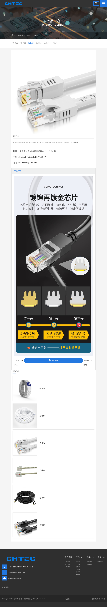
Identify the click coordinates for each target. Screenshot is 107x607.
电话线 (47, 43)
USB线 (55, 43)
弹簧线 (15, 43)
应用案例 (100, 561)
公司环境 (67, 566)
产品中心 (19, 35)
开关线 (23, 43)
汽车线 (39, 43)
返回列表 (53, 360)
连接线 (28, 35)
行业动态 (89, 564)
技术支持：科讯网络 (98, 599)
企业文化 (67, 564)
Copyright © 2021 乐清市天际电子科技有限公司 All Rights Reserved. (23, 599)
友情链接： (6, 587)
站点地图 (68, 599)
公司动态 (89, 561)
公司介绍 (67, 561)
